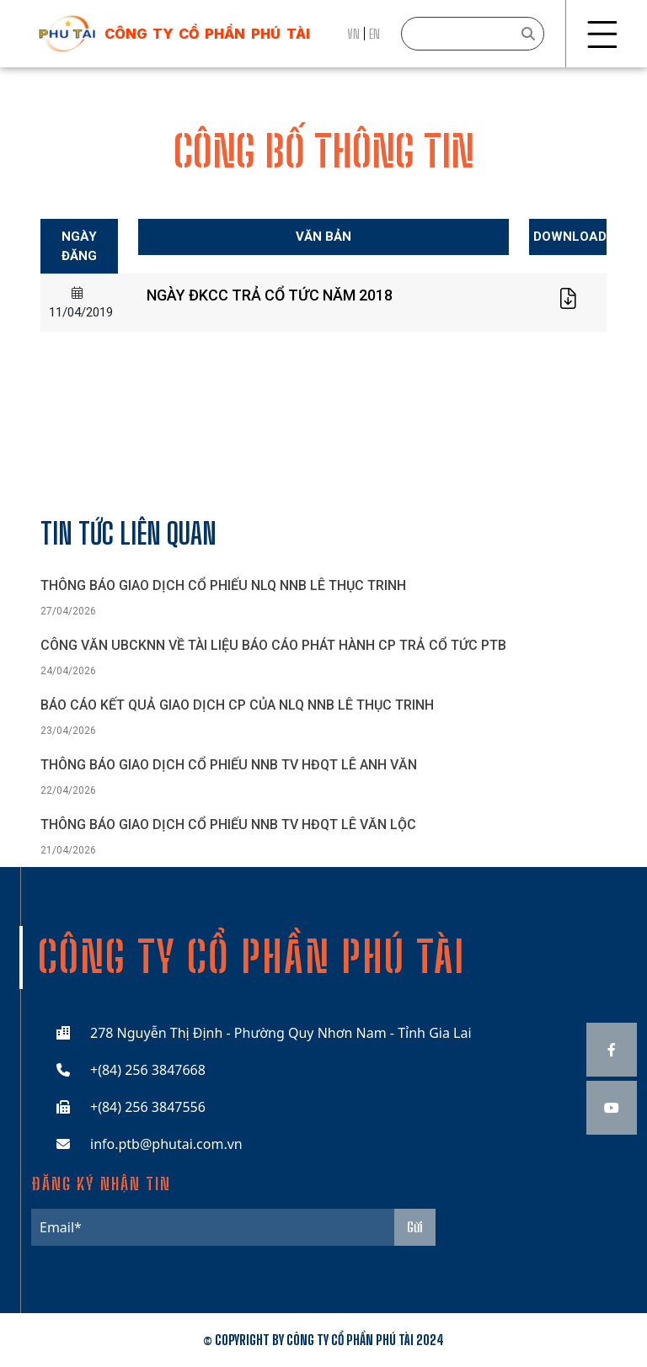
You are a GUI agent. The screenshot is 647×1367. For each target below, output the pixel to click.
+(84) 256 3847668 (148, 1070)
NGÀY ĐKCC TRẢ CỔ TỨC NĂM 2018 (270, 295)
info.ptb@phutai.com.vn (166, 1144)
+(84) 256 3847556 (148, 1107)
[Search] (472, 34)
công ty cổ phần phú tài (207, 33)
